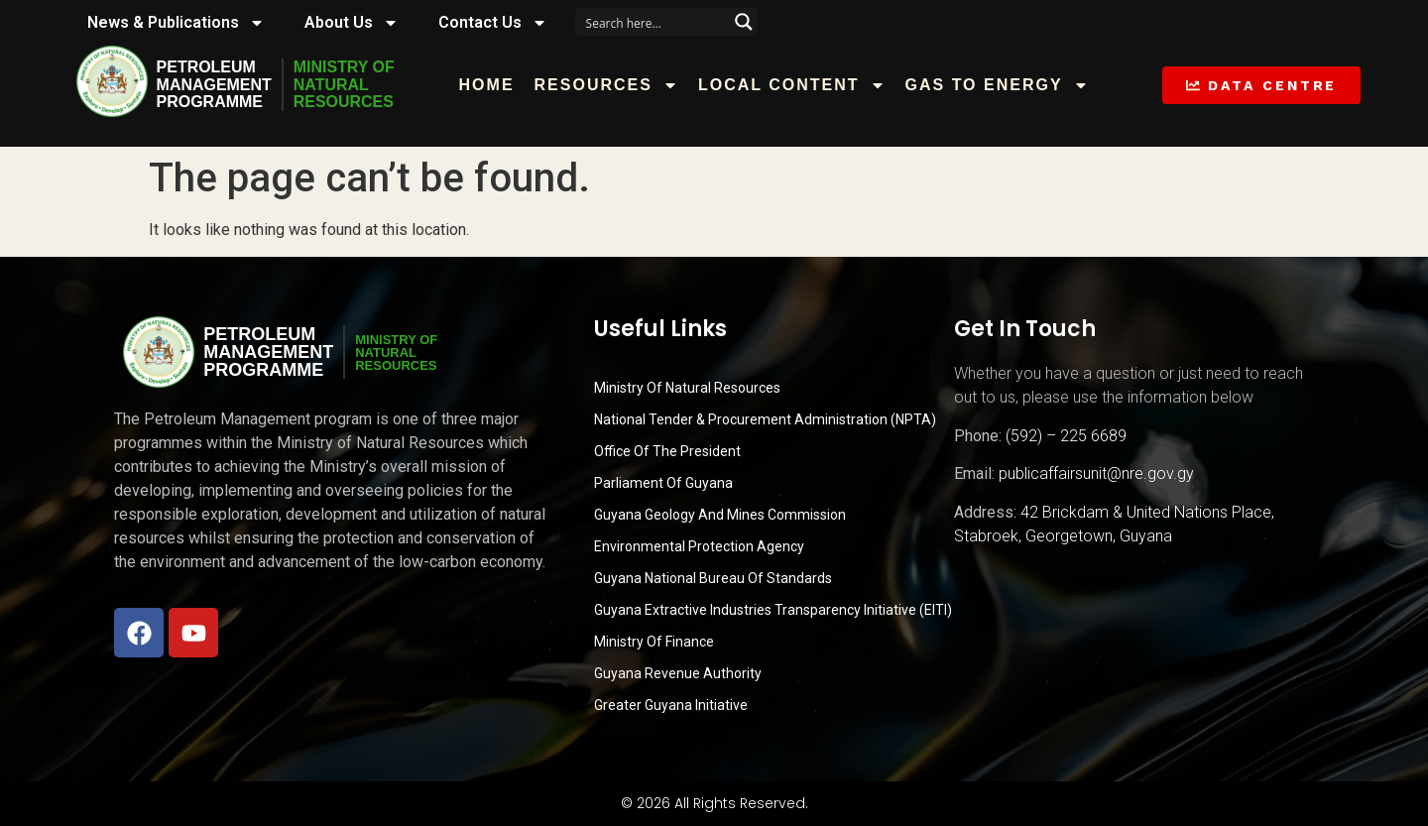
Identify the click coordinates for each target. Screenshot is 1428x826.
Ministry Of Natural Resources (687, 388)
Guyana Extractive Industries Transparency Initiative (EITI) (773, 610)
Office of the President (667, 451)
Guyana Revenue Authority (678, 673)
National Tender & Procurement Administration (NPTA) (765, 419)
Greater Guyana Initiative (671, 705)
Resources (606, 85)
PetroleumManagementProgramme (214, 84)
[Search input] (653, 22)
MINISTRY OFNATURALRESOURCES (344, 84)
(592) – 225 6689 (1066, 435)
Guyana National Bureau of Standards (713, 578)
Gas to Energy (997, 85)
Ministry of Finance (654, 641)
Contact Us (492, 23)
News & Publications (176, 23)
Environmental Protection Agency (699, 546)
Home (487, 84)
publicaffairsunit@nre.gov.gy (1096, 473)
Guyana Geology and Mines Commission (720, 515)
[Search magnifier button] (744, 22)
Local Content (792, 85)
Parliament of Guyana (663, 483)
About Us (351, 23)
